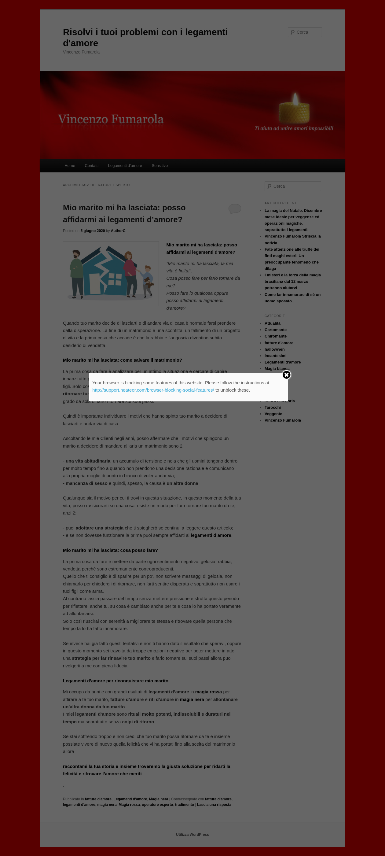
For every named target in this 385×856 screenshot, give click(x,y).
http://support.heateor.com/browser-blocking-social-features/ (153, 390)
